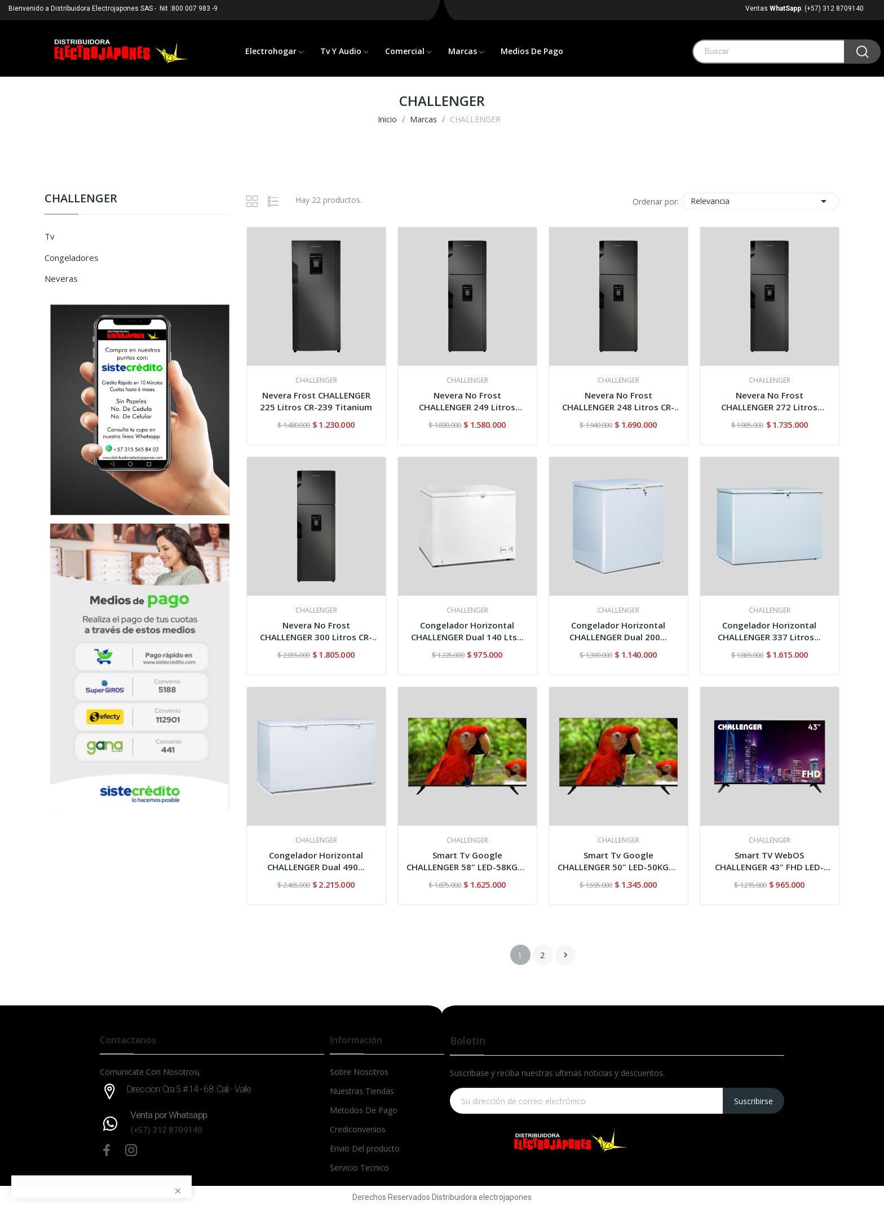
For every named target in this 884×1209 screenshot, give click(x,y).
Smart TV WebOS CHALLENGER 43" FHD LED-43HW (769, 861)
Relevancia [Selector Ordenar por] (760, 201)
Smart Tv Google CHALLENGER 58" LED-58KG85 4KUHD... (467, 861)
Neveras (61, 278)
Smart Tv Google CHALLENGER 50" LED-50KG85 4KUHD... (618, 861)
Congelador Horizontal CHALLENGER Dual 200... (618, 631)
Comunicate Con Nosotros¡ (150, 1071)
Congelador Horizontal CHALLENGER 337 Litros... (769, 631)
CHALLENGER (81, 199)
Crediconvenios (358, 1129)
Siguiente (565, 955)
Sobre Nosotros (359, 1071)
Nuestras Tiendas (362, 1091)
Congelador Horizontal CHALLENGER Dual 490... (316, 861)
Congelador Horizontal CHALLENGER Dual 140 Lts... (467, 631)
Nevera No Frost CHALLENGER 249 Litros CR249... (467, 401)
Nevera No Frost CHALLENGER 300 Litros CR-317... (316, 631)
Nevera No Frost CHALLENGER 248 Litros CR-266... (618, 401)
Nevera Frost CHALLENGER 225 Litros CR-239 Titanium (316, 401)
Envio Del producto (365, 1148)
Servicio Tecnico (359, 1167)
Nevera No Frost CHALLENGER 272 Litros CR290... (769, 401)
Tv (50, 236)
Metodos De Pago (363, 1110)
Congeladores (72, 257)
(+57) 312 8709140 (166, 1130)
